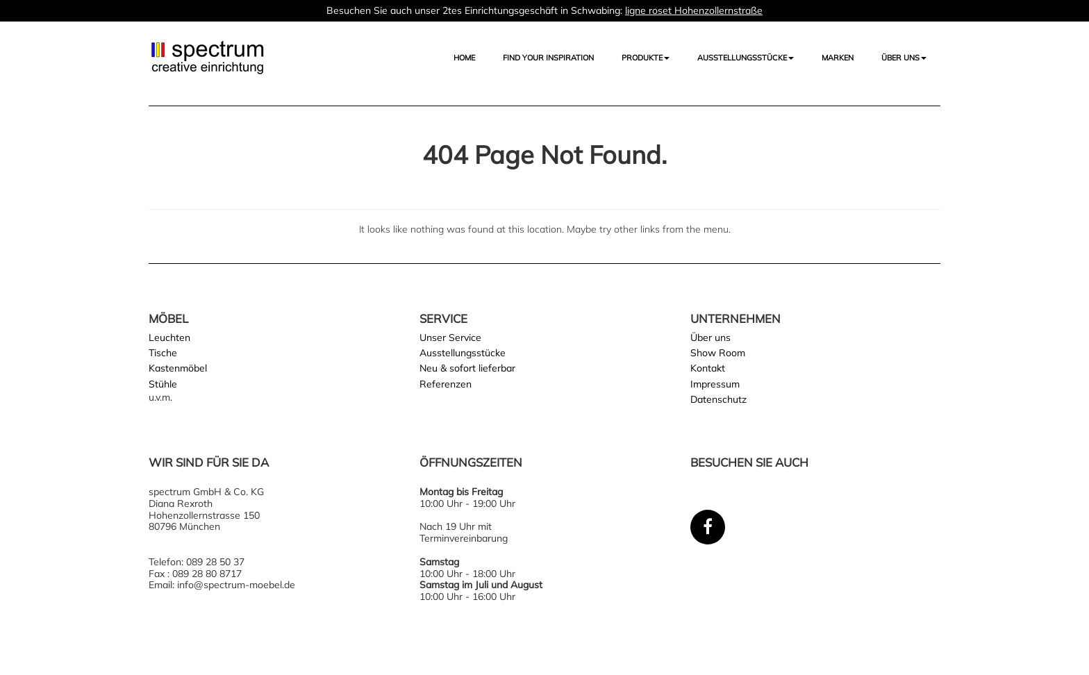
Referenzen (445, 384)
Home (464, 57)
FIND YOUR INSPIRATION (548, 57)
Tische (163, 353)
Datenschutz (718, 399)
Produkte (646, 57)
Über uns (903, 57)
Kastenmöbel (178, 368)
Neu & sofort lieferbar (467, 368)
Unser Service (450, 337)
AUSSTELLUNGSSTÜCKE (745, 57)
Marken (838, 57)
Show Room (717, 353)
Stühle (163, 384)
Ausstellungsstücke (462, 353)
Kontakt (707, 368)
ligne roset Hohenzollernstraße (694, 10)
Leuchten (169, 337)
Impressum (715, 384)
